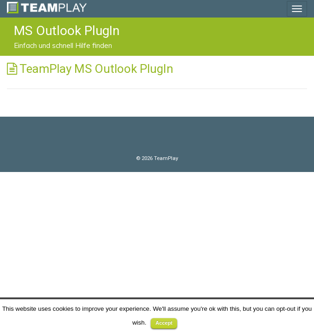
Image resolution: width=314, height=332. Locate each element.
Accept (163, 323)
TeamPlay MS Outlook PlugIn (96, 69)
